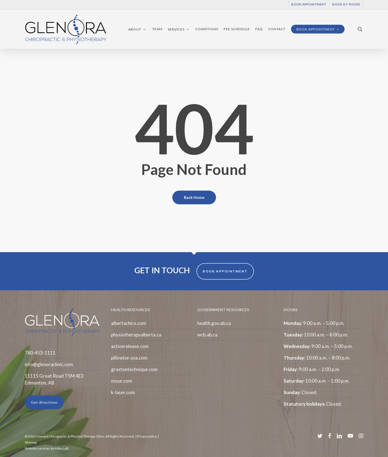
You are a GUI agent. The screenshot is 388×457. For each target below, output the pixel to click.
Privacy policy (146, 436)
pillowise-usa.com (129, 358)
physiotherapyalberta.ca (136, 335)
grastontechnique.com (134, 369)
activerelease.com (130, 346)
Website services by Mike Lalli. (47, 448)
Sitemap (31, 442)
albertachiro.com (128, 323)
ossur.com (121, 381)
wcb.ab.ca (207, 335)
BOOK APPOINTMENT (225, 271)
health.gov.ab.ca (214, 323)
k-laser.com (123, 392)
